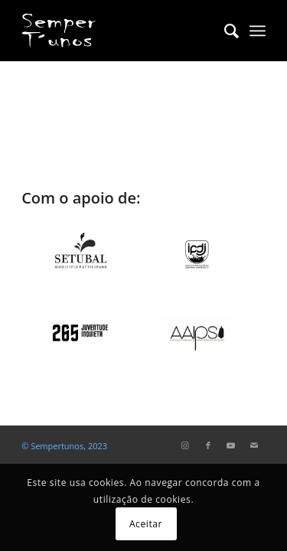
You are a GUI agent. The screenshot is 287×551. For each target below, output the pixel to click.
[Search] (224, 30)
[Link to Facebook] (208, 445)
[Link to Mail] (254, 445)
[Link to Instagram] (185, 445)
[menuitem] (224, 30)
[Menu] (257, 30)
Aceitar (145, 523)
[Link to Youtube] (231, 445)
